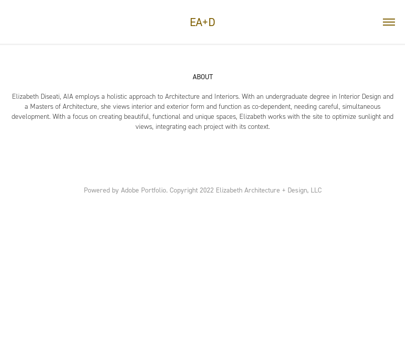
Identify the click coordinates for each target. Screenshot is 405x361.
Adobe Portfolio (143, 190)
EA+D (202, 22)
